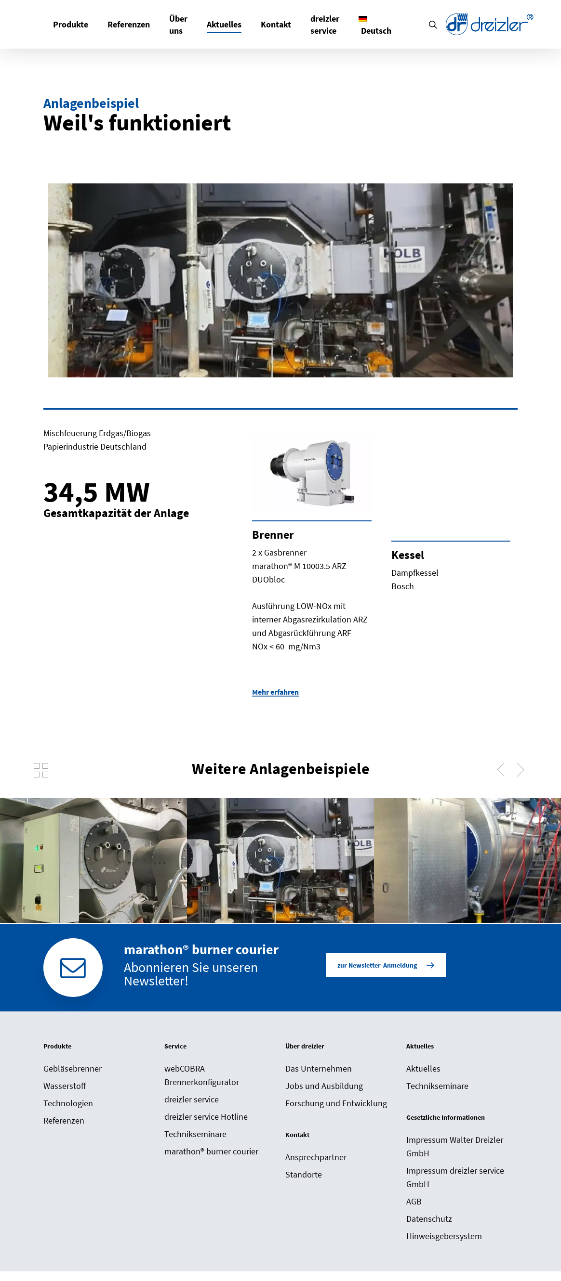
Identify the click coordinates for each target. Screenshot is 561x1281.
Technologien (68, 1103)
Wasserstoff (64, 1085)
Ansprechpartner (316, 1157)
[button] (386, 965)
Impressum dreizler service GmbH (455, 1177)
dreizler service (191, 1099)
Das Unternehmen (318, 1068)
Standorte (303, 1174)
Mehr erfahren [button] (275, 692)
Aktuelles (423, 1068)
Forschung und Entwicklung (336, 1103)
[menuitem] (375, 25)
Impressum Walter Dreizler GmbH (454, 1146)
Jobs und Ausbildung (324, 1085)
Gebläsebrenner (72, 1068)
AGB (414, 1201)
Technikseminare (195, 1133)
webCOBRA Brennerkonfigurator (201, 1075)
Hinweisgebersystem (444, 1236)
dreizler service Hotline (206, 1116)
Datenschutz (429, 1218)
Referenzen (63, 1120)
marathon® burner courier (211, 1151)
